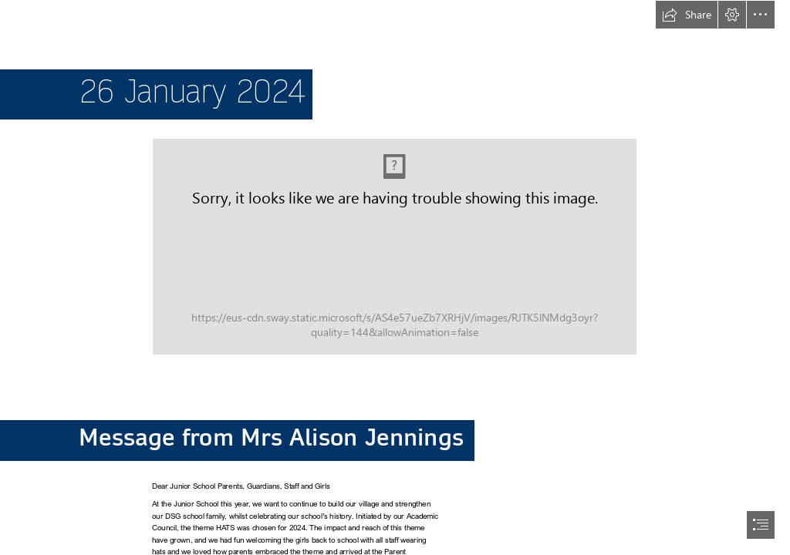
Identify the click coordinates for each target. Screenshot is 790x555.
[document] (395, 277)
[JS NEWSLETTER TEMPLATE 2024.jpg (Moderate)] (394, 246)
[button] (686, 15)
